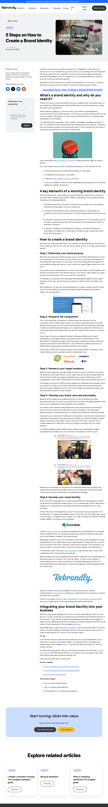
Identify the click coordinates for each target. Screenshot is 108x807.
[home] (9, 8)
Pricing (65, 8)
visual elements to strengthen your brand (82, 599)
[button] (21, 8)
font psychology (59, 593)
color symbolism (71, 551)
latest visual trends (69, 628)
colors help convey (53, 531)
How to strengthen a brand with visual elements (62, 671)
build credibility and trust (62, 179)
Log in (72, 8)
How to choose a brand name (55, 674)
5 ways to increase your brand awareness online (61, 667)
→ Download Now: (71, 89)
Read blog (14, 789)
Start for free (99, 8)
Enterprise (57, 8)
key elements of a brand (65, 160)
